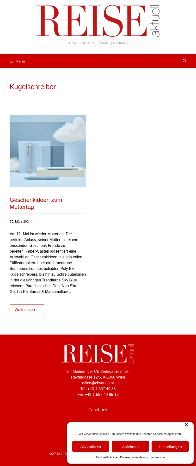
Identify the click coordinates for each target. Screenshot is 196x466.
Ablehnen (130, 446)
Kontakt (55, 453)
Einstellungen (170, 446)
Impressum (158, 457)
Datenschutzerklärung (134, 457)
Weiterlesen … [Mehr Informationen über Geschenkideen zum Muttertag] (27, 310)
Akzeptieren (90, 446)
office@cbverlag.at (98, 383)
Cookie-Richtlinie (107, 457)
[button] (186, 424)
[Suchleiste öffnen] (184, 61)
